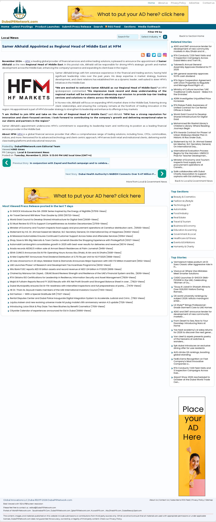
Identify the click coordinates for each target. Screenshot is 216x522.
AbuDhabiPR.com (113, 510)
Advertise (194, 2)
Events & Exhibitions (184, 242)
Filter (151, 31)
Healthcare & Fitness (185, 238)
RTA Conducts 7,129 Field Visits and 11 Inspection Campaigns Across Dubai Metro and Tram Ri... (192, 58)
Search (98, 26)
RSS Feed (113, 26)
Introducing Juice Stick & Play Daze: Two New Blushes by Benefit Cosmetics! (50, 306)
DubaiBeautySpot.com (132, 510)
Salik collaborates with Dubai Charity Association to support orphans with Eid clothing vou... (190, 174)
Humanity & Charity (184, 246)
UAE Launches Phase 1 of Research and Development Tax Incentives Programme (53, 265)
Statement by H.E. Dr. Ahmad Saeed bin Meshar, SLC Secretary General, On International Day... (193, 144)
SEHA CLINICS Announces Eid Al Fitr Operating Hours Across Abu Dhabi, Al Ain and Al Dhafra (58, 252)
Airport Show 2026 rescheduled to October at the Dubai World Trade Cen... (192, 380)
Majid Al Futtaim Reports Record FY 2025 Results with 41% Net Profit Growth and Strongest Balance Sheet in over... (70, 281)
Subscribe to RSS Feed (180, 500)
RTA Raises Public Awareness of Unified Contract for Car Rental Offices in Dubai (190, 108)
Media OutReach (149, 26)
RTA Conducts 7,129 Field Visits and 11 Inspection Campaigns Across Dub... (192, 370)
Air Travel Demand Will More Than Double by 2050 (36, 215)
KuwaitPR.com (97, 510)
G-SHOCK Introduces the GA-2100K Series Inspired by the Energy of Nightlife (50, 211)
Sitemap (209, 500)
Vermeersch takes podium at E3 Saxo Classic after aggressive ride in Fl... (193, 264)
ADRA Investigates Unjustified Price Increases (192, 100)
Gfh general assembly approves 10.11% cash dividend (191, 75)
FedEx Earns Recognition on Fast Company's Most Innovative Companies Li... (191, 361)
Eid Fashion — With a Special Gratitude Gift (32, 294)
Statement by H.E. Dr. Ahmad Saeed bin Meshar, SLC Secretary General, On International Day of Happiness (66, 231)
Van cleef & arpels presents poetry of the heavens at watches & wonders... (192, 339)
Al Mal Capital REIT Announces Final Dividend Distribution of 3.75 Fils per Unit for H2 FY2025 (58, 256)
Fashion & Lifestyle (183, 201)
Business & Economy (185, 225)
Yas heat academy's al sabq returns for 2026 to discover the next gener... (193, 331)
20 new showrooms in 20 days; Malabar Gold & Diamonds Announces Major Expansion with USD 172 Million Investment (73, 260)
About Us (154, 500)
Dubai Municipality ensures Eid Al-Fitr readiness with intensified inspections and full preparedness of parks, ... (68, 285)
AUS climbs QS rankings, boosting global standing (192, 353)
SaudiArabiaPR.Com (41, 510)
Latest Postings (22, 26)
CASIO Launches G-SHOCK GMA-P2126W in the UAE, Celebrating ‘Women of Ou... (191, 280)
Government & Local (185, 234)
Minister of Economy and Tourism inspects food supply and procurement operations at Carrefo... (191, 163)
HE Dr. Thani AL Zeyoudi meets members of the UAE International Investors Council (54, 289)
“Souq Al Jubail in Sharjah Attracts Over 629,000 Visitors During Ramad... (192, 289)
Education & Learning (185, 230)
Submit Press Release (76, 26)
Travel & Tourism (182, 221)
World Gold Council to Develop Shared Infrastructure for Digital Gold (46, 219)
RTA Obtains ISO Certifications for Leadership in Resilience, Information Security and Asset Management (65, 277)
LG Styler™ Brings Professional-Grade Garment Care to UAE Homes (193, 306)
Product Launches (47, 26)
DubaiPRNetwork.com (60, 510)
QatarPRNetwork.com (80, 510)
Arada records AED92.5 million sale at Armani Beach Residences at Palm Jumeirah (54, 248)
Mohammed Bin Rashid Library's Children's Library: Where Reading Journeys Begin (192, 126)
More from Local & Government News (146, 181)
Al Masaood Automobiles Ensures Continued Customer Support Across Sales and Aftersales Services (64, 236)
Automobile (180, 209)
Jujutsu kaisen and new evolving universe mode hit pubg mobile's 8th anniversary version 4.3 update (64, 302)
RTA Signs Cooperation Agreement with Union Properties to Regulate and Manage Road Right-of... (192, 83)
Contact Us (164, 500)
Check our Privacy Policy (111, 519)
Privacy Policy (178, 2)
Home (151, 2)
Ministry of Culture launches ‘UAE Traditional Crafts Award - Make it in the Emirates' (193, 92)
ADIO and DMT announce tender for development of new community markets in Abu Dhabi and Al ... (193, 49)
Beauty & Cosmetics (184, 196)
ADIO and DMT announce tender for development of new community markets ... (193, 314)
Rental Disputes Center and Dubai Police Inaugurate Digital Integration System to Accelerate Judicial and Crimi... (70, 298)
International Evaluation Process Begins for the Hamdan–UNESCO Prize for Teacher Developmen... (191, 153)
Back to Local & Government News (194, 180)
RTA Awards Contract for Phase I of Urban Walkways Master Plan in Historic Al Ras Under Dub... (192, 135)
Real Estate (180, 217)
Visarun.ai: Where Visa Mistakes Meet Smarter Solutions (190, 272)
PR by (158, 31)
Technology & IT (182, 205)
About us (163, 2)
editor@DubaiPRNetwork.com (43, 507)
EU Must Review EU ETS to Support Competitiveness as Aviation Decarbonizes (51, 223)
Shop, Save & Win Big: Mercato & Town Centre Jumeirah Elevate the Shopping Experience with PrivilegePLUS (67, 240)
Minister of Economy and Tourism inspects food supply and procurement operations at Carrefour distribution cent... (72, 227)
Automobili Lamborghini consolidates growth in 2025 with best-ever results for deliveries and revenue (64, 244)
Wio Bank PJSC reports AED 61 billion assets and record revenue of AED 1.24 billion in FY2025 (58, 269)
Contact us (208, 2)
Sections (130, 26)
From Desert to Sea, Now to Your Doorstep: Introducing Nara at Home (191, 323)
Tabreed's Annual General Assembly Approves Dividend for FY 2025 (192, 67)
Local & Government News (33, 152)
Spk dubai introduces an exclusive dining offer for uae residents (192, 347)
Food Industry (181, 213)
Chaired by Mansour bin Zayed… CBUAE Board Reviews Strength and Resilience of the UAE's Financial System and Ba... (72, 273)
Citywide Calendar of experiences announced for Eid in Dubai (43, 310)
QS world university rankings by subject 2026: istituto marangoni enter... (191, 298)
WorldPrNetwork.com (21, 510)
